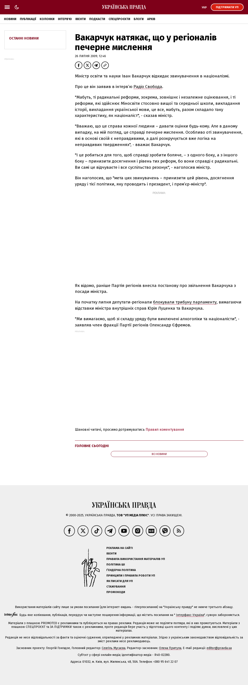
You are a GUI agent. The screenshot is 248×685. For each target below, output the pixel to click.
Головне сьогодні (92, 446)
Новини (10, 19)
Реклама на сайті (119, 548)
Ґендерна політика (121, 570)
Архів (151, 19)
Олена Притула (170, 648)
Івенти (80, 19)
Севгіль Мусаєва (113, 648)
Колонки (47, 19)
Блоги (139, 19)
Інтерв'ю (65, 19)
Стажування (116, 586)
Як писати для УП (119, 581)
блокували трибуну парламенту (185, 302)
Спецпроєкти (119, 19)
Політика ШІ (115, 564)
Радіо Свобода (147, 86)
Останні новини (24, 38)
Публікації (28, 19)
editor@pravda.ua (219, 648)
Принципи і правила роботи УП (130, 575)
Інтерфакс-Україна (190, 615)
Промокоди (115, 592)
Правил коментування (165, 429)
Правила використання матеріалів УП (135, 559)
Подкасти (97, 19)
